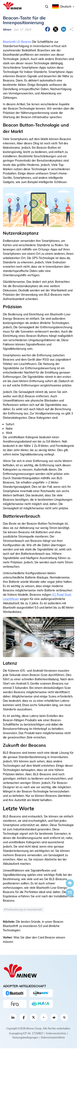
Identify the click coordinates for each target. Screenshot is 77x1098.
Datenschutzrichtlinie (53, 1037)
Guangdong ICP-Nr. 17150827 (26, 1033)
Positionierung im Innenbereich (24, 909)
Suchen (46, 6)
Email (70, 892)
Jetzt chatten (70, 883)
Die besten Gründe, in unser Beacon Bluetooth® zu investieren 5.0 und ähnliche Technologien (33, 926)
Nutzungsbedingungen (25, 1037)
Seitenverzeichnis (56, 1033)
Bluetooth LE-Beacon (17, 42)
